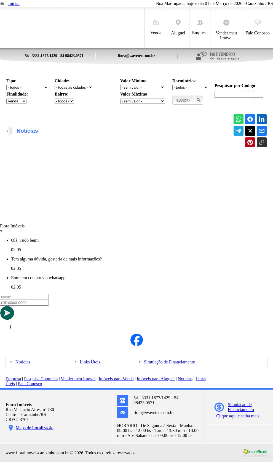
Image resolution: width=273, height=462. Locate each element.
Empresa (200, 27)
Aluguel (178, 27)
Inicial (14, 3)
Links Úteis (90, 362)
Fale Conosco (257, 27)
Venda (155, 27)
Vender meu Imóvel (226, 30)
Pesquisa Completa (41, 378)
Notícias (22, 362)
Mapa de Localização (34, 427)
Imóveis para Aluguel (156, 378)
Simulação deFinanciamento (241, 407)
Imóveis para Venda (116, 378)
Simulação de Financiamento (169, 362)
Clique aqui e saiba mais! (238, 416)
